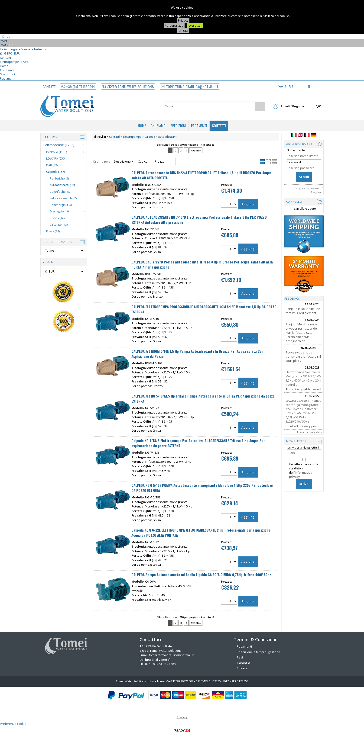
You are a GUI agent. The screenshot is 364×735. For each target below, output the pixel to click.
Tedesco (40, 49)
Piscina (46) (57, 218)
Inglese (15, 49)
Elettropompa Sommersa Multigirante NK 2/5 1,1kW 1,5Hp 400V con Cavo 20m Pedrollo (303, 378)
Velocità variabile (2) (63, 198)
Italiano (5, 49)
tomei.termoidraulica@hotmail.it (171, 655)
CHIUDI (183, 31)
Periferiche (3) (59, 178)
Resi (240, 657)
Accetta (195, 25)
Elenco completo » (309, 432)
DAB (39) (52, 165)
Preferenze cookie (13, 724)
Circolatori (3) (59, 225)
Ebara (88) (53, 231)
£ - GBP (5, 53)
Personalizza (174, 25)
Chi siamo (7, 70)
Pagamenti (7, 78)
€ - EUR (15, 53)
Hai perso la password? (308, 188)
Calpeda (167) (55, 172)
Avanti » (196, 150)
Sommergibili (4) (61, 205)
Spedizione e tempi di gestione (258, 652)
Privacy (183, 20)
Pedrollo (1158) (56, 152)
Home (4, 66)
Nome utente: (296, 150)
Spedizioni (7, 74)
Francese (27, 49)
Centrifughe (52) (60, 192)
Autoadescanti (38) (62, 185)
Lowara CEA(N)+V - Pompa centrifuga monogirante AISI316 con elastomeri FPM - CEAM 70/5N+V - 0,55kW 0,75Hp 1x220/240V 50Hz (304, 411)
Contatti (5, 57)
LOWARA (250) (55, 158)
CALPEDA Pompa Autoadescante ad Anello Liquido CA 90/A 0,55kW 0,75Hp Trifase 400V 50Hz (201, 574)
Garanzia (243, 663)
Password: (294, 162)
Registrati (316, 192)
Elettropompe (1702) (14, 62)
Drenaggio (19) (59, 211)
